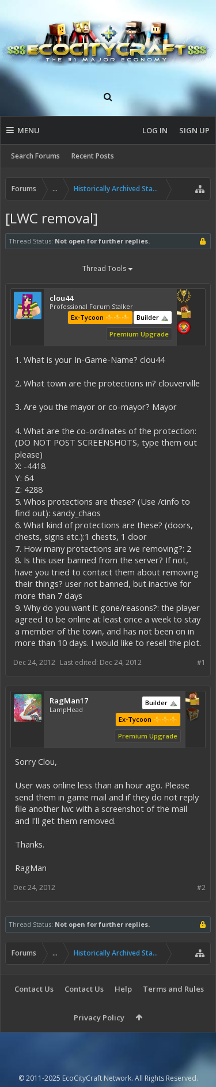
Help (123, 989)
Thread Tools (108, 269)
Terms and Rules (173, 989)
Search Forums (35, 156)
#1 (201, 662)
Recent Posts (92, 156)
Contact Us (34, 989)
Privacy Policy (99, 1017)
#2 (201, 887)
